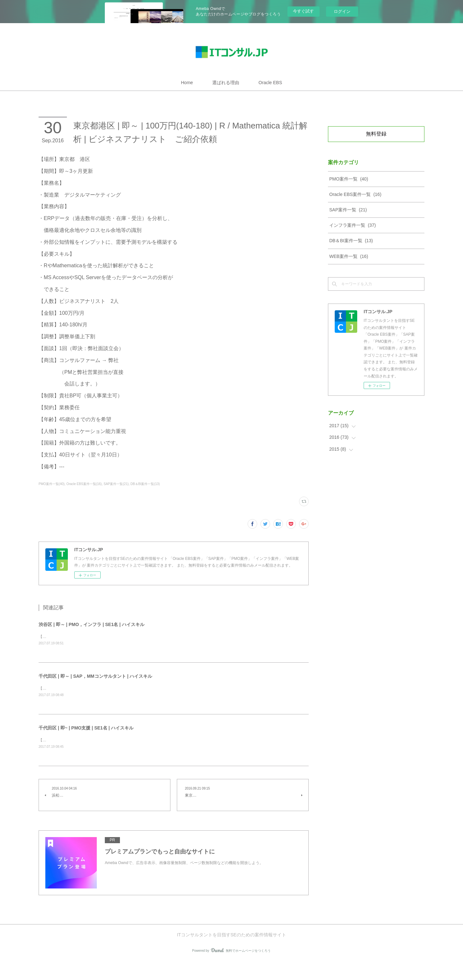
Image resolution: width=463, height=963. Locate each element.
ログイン (342, 11)
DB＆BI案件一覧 (351, 240)
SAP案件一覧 (348, 209)
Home (187, 82)
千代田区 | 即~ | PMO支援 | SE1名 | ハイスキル (86, 728)
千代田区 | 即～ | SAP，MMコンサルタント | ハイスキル (95, 676)
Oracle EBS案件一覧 (355, 194)
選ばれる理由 (225, 82)
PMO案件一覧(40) (52, 484)
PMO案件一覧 (348, 178)
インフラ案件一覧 (352, 225)
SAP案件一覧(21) (116, 484)
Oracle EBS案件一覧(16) (84, 484)
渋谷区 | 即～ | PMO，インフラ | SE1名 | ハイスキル (91, 624)
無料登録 (376, 134)
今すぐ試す (303, 11)
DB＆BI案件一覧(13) (145, 484)
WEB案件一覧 (348, 256)
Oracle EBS (270, 82)
